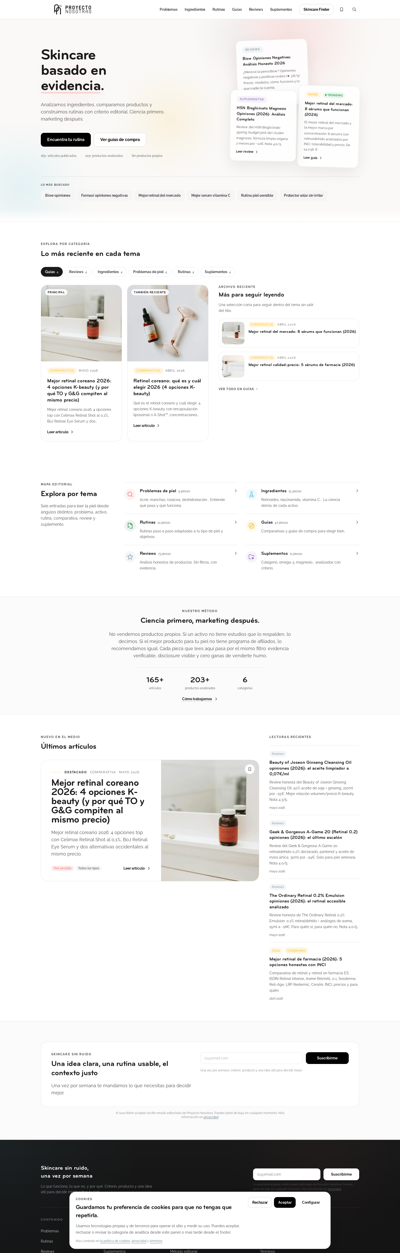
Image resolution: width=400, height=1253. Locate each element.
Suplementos (281, 9)
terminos (156, 1241)
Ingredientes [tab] (110, 272)
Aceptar (284, 1202)
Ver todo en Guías (238, 389)
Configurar (311, 1202)
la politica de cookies (115, 1241)
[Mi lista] (341, 9)
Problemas (169, 9)
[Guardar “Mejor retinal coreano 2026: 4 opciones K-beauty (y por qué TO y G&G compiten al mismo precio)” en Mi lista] (250, 772)
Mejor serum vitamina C (210, 195)
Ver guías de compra (120, 139)
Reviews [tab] (78, 272)
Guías (237, 9)
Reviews (256, 9)
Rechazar (260, 1202)
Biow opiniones (57, 195)
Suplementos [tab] (218, 272)
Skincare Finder (316, 9)
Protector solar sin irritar (303, 195)
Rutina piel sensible (257, 195)
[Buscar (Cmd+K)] (354, 9)
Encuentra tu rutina (65, 139)
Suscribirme (327, 1058)
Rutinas (218, 9)
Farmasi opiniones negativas (104, 195)
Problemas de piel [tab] (150, 272)
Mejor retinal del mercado (160, 195)
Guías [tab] (51, 272)
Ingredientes (195, 9)
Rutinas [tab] (186, 272)
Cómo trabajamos (200, 700)
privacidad (211, 1117)
